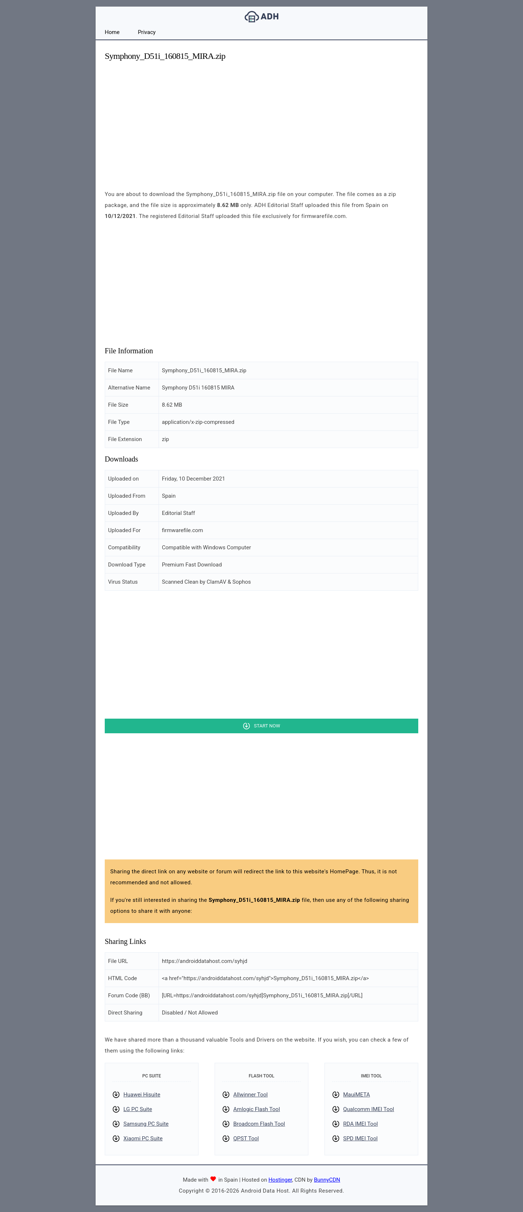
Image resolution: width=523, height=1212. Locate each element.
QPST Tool (246, 1138)
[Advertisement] (261, 119)
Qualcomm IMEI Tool (368, 1109)
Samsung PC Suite (145, 1124)
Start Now (267, 726)
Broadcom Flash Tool (259, 1124)
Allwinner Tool (250, 1094)
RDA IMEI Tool (360, 1124)
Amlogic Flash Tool (256, 1109)
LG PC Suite (137, 1109)
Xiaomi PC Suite (143, 1138)
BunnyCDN (327, 1180)
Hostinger (280, 1180)
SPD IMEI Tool (360, 1138)
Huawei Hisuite (141, 1094)
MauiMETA (356, 1094)
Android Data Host (261, 16)
